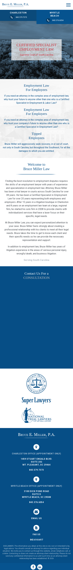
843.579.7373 (36, 470)
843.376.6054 (36, 502)
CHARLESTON (18, 12)
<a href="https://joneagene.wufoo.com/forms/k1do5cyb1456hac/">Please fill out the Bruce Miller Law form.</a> (36, 324)
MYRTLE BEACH (55, 14)
